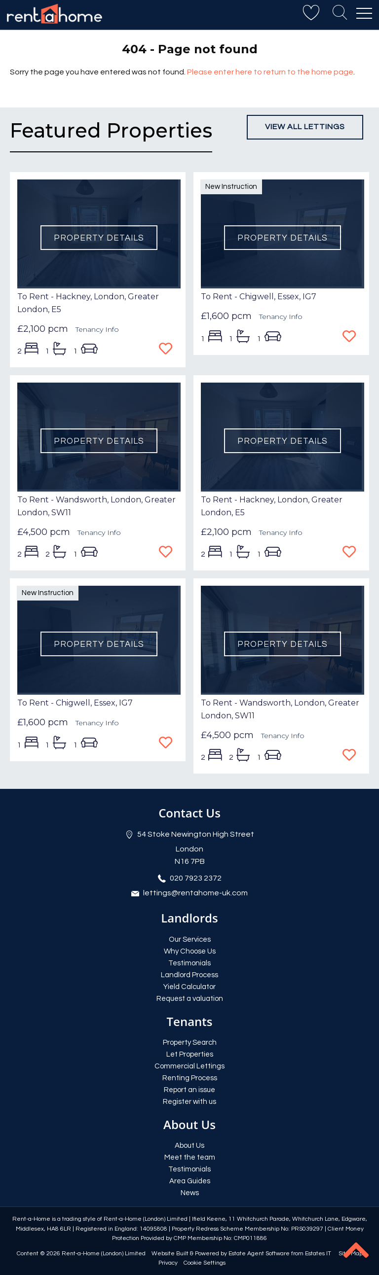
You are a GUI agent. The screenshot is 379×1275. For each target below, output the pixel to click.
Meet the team (189, 1157)
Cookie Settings (205, 1263)
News (190, 1193)
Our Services (190, 939)
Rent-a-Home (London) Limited (104, 1253)
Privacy (168, 1263)
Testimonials (189, 963)
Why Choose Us (190, 951)
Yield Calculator (189, 987)
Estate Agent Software (259, 1253)
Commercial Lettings (189, 1066)
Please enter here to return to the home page (270, 72)
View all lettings (305, 127)
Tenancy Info (97, 329)
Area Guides (189, 1181)
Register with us (189, 1101)
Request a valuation (189, 998)
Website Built (170, 1253)
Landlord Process (189, 975)
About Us (189, 1145)
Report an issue (189, 1090)
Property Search (190, 1042)
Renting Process (189, 1078)
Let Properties (189, 1054)
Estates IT (318, 1253)
